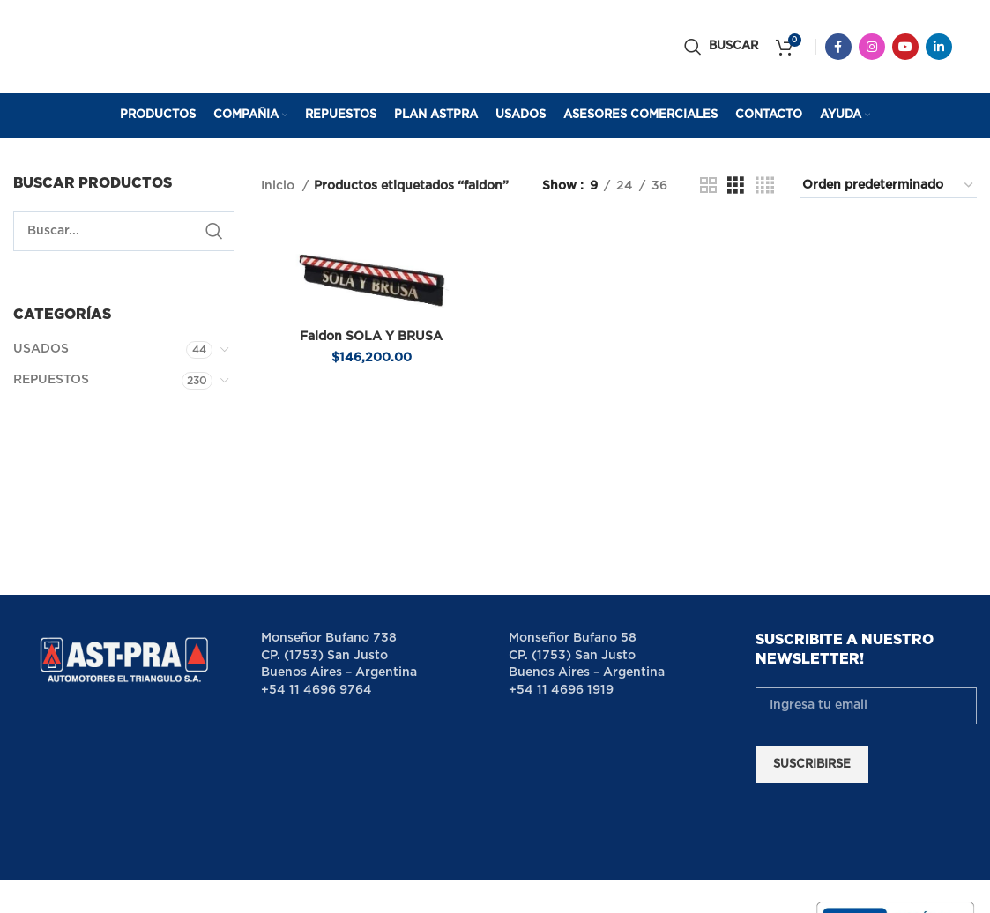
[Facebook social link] (838, 46)
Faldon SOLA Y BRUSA (371, 336)
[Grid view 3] (735, 185)
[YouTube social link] (905, 46)
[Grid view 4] (765, 185)
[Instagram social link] (872, 46)
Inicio (279, 186)
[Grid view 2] (708, 185)
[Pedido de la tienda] (888, 186)
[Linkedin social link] (939, 46)
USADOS (41, 349)
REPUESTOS (51, 380)
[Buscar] (721, 46)
